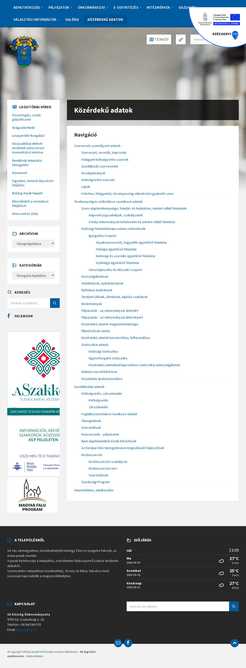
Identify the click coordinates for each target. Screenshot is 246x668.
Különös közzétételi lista (99, 372)
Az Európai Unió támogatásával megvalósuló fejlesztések (122, 448)
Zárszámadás (98, 407)
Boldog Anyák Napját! (27, 193)
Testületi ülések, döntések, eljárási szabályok (114, 297)
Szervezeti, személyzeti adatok (97, 146)
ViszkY (35, 651)
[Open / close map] (159, 39)
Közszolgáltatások (95, 276)
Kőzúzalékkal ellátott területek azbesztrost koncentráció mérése (28, 147)
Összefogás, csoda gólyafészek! (26, 117)
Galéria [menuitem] (72, 19)
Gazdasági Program (95, 482)
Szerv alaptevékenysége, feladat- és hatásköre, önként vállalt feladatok (134, 208)
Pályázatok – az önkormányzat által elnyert (112, 317)
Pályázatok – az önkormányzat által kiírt (109, 310)
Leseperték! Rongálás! (28, 135)
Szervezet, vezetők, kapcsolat (103, 152)
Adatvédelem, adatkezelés (94, 490)
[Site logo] (24, 51)
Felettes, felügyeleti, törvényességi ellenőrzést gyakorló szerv (127, 193)
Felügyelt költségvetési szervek (105, 159)
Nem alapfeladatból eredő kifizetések (109, 441)
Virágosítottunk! (23, 127)
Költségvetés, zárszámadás (101, 393)
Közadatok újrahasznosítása (101, 379)
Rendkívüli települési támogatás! (27, 162)
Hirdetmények (91, 304)
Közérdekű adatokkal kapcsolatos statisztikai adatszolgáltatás (134, 365)
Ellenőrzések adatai (95, 331)
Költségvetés (99, 400)
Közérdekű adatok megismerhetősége (109, 324)
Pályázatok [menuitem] (59, 7)
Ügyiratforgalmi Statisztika (108, 358)
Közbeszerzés (92, 455)
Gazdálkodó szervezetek (99, 166)
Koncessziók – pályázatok (100, 434)
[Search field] (33, 303)
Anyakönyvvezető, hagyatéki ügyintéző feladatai (131, 242)
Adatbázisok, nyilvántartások (102, 283)
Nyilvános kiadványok (96, 290)
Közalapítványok (93, 173)
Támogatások (91, 421)
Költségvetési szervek (98, 180)
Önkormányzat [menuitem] (91, 7)
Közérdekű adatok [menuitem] (105, 19)
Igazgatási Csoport (102, 235)
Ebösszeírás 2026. (25, 213)
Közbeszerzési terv (103, 468)
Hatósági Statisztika (103, 351)
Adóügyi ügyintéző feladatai (116, 249)
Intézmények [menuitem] (158, 7)
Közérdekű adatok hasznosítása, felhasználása (115, 337)
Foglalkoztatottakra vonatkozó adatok (109, 414)
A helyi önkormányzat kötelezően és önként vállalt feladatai (132, 222)
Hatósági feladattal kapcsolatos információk (113, 228)
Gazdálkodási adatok (89, 387)
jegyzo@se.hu (26, 629)
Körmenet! (19, 173)
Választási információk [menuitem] (35, 19)
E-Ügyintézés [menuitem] (126, 7)
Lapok (85, 186)
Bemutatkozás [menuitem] (27, 7)
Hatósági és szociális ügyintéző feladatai (125, 256)
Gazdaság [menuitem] (187, 7)
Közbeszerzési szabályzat (108, 461)
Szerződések (91, 427)
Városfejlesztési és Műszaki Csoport (115, 270)
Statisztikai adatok (95, 344)
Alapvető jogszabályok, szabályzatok (116, 215)
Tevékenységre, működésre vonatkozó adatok (108, 201)
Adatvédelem (34, 656)
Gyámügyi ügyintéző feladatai (117, 263)
